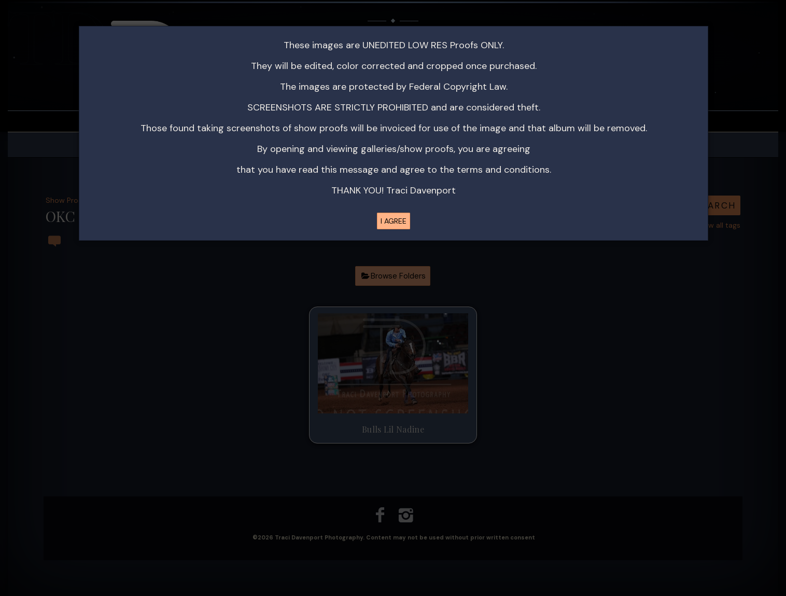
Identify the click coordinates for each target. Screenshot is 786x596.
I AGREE (393, 221)
